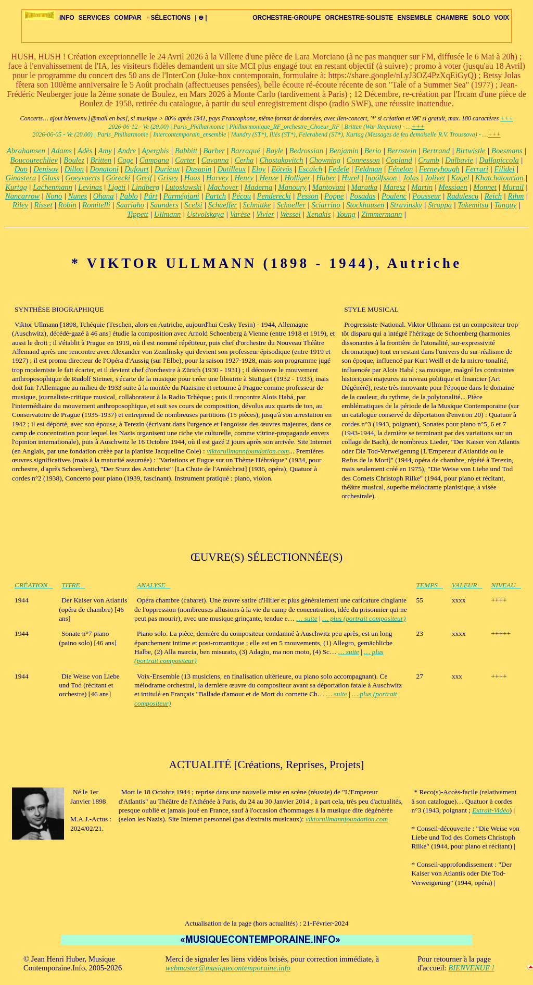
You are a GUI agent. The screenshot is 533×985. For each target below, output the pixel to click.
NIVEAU (506, 585)
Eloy (258, 169)
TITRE (73, 585)
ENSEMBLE (414, 17)
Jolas (411, 178)
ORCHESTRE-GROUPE (286, 17)
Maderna (259, 187)
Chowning (324, 160)
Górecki (118, 178)
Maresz (394, 187)
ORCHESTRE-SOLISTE (359, 17)
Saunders (164, 205)
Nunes (77, 196)
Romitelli (96, 205)
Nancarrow (22, 196)
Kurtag (16, 187)
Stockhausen (365, 205)
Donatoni (104, 169)
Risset (43, 205)
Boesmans (506, 150)
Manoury (292, 187)
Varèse (240, 214)
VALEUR (467, 585)
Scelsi (193, 205)
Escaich (310, 169)
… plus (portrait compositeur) (363, 618)
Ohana (103, 196)
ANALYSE (154, 585)
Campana (154, 160)
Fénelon (400, 169)
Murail (513, 187)
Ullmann (167, 214)
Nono (54, 196)
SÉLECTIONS (168, 17)
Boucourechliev (33, 160)
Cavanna (215, 160)
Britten (100, 160)
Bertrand (436, 150)
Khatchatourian (499, 178)
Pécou (241, 196)
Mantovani (329, 187)
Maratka (364, 187)
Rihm (515, 196)
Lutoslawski (183, 187)
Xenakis (319, 214)
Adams (61, 150)
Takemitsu (473, 205)
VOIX (501, 17)
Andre (127, 150)
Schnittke (257, 205)
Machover (223, 187)
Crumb (428, 160)
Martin (422, 187)
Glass (50, 178)
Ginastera (21, 178)
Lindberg (145, 187)
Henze (268, 178)
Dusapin (198, 169)
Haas (192, 178)
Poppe (334, 196)
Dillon (74, 169)
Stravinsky (406, 205)
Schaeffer (222, 205)
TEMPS (429, 585)
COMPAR (127, 17)
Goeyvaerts (82, 178)
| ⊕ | (201, 17)
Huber (326, 178)
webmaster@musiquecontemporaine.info (228, 968)
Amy (105, 150)
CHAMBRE (452, 17)
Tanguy (505, 205)
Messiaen (452, 187)
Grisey (168, 178)
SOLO (481, 17)
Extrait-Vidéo (491, 810)
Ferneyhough (439, 169)
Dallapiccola (499, 160)
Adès (85, 150)
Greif (143, 178)
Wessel (290, 214)
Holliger (297, 178)
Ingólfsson (381, 178)
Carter (185, 160)
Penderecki (273, 196)
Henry (243, 178)
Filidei (504, 169)
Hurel (350, 178)
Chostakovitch (281, 160)
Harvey (217, 178)
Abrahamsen (26, 150)
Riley (20, 205)
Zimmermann (381, 214)
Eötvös (282, 169)
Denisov (45, 169)
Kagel (460, 178)
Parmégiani (181, 196)
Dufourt (136, 169)
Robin (67, 205)
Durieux (167, 169)
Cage (126, 160)
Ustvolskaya (205, 214)
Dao (21, 169)
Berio (373, 150)
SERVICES (94, 17)
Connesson (363, 160)
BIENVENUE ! (471, 968)
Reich (493, 196)
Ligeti (116, 187)
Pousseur (426, 196)
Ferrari (476, 169)
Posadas (363, 196)
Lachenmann (52, 187)
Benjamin (343, 150)
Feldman (368, 169)
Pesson (308, 196)
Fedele (338, 169)
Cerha (244, 160)
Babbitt (186, 150)
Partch (215, 196)
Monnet (485, 187)
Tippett (137, 214)
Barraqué (245, 150)
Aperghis (155, 150)
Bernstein (401, 150)
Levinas (90, 187)
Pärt (150, 196)
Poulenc (394, 196)
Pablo (129, 196)
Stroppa (440, 205)
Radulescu (462, 196)
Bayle (274, 150)
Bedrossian (306, 150)
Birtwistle (471, 150)
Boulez (74, 160)
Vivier (265, 214)
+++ (506, 118)
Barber (214, 150)
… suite (306, 618)
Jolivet (435, 178)
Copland (399, 160)
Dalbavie (459, 160)
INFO (66, 17)
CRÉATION (34, 585)
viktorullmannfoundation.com (248, 451)
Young (346, 214)
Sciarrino (325, 205)
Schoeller (291, 205)
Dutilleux (231, 169)
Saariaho (130, 205)
